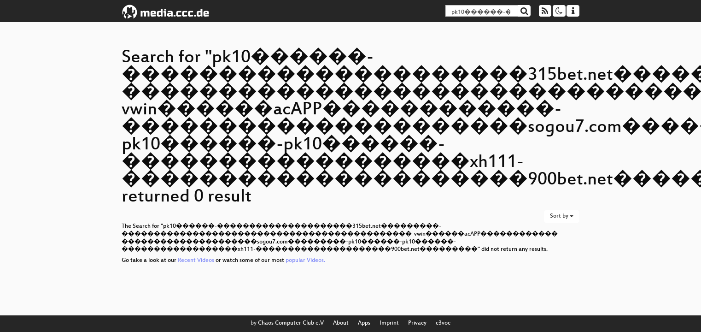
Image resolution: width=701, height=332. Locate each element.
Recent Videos (197, 260)
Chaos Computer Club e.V (291, 323)
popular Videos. (305, 260)
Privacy (417, 323)
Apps (364, 323)
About (341, 323)
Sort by (561, 216)
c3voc (443, 323)
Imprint (389, 323)
